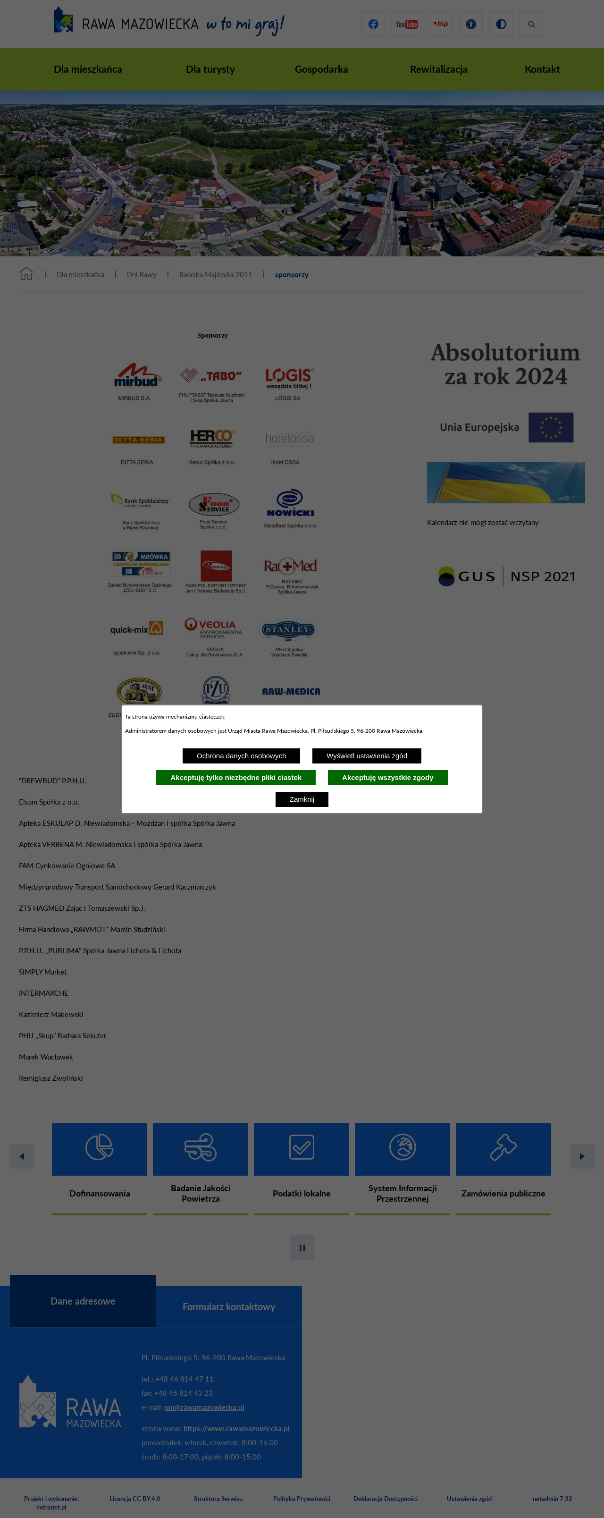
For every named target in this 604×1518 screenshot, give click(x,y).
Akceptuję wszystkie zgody (387, 777)
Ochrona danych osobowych (241, 756)
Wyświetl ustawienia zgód (367, 756)
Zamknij (302, 799)
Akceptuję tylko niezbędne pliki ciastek (236, 777)
